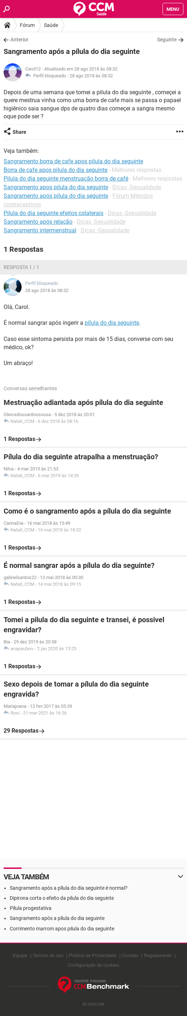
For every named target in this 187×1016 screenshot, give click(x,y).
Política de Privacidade (92, 955)
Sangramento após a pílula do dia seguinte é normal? (69, 888)
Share (19, 132)
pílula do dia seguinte (112, 322)
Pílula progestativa (31, 908)
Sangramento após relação (38, 221)
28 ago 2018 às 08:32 (91, 75)
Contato (130, 955)
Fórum (27, 25)
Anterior (19, 39)
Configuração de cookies (93, 965)
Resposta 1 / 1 (21, 267)
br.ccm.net (93, 1004)
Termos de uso (48, 955)
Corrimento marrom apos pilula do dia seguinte (62, 928)
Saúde (51, 25)
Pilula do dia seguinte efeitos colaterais (53, 213)
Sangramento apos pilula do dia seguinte (56, 187)
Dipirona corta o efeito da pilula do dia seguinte (62, 898)
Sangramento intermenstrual (40, 230)
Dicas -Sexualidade (136, 187)
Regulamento (158, 955)
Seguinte (167, 39)
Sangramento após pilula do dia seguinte (56, 195)
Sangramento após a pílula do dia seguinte (57, 918)
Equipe (20, 955)
